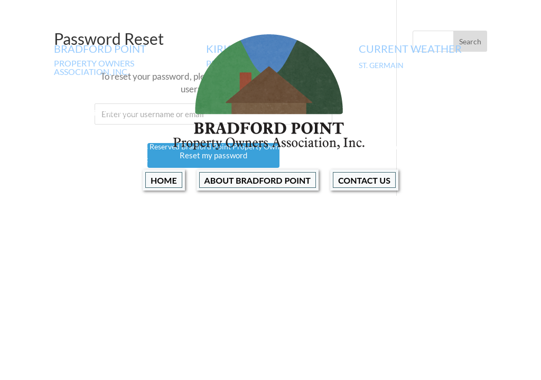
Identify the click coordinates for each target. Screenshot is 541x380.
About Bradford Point (257, 180)
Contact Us (364, 180)
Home (164, 180)
